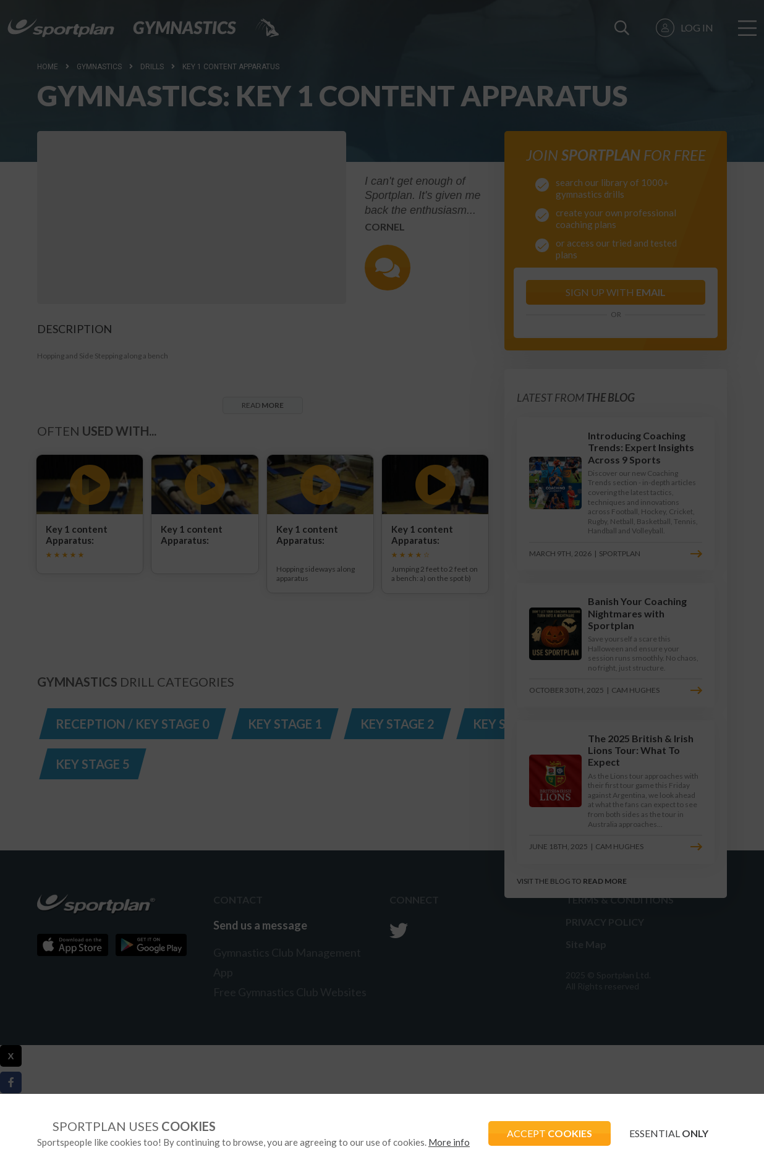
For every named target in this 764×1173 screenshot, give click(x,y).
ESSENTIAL (668, 1133)
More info (449, 1142)
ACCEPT (549, 1133)
